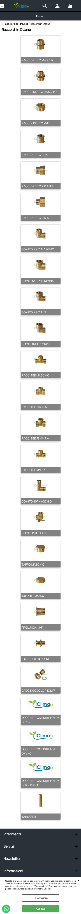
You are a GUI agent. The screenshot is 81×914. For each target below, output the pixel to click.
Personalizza (41, 898)
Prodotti (40, 16)
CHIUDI (78, 880)
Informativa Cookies (42, 888)
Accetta (40, 908)
